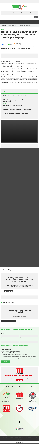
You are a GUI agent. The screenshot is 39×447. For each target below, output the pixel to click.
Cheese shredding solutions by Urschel (19, 311)
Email (2, 340)
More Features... (9, 291)
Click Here (19, 380)
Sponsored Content (8, 302)
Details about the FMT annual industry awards (11, 352)
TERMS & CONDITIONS (19, 437)
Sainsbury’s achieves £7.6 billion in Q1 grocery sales (17, 109)
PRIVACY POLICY (28, 437)
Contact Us (28, 25)
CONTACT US (4, 437)
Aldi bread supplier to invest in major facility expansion (18, 95)
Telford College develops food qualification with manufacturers (16, 100)
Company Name (23, 340)
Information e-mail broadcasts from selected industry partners (14, 354)
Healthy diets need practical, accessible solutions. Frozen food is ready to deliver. (19, 279)
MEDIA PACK (11, 437)
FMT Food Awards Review (12, 25)
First (2, 337)
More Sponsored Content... (8, 321)
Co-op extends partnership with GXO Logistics (15, 113)
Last (21, 337)
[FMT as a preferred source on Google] (18, 44)
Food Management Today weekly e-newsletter (11, 351)
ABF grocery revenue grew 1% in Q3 (12, 105)
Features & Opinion (8, 270)
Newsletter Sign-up (21, 25)
